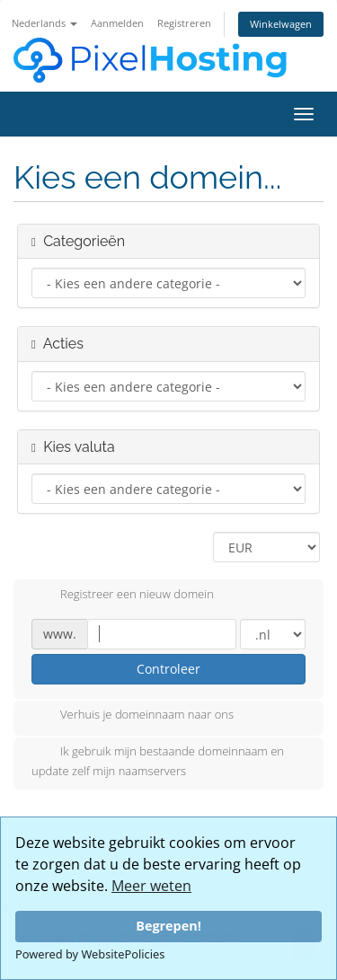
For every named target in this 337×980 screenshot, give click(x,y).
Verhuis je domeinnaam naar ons (132, 716)
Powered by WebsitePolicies (89, 954)
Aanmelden (117, 23)
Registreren (184, 23)
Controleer (168, 668)
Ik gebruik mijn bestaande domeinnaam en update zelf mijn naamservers (157, 761)
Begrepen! (168, 925)
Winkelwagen (281, 24)
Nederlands (44, 23)
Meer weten (151, 886)
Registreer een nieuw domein (122, 595)
